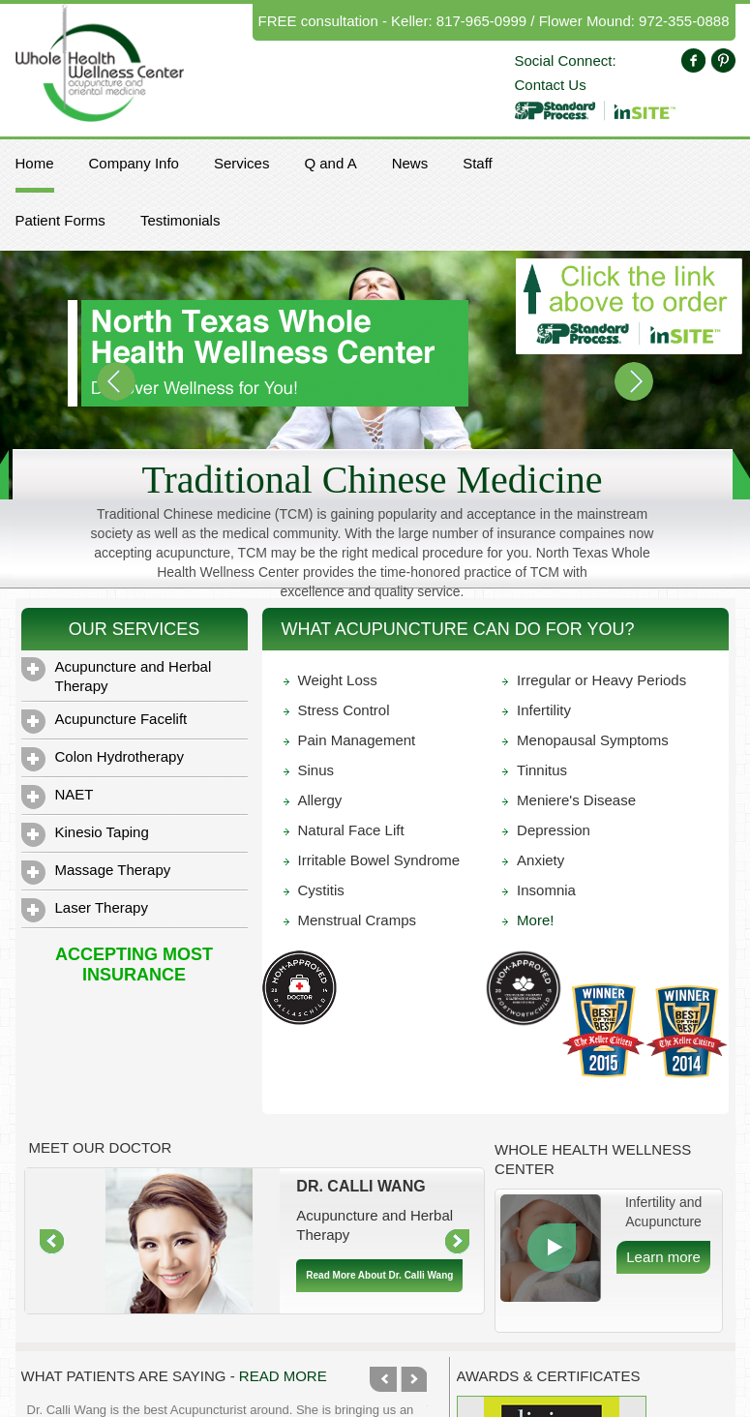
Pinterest (723, 60)
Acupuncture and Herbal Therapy (116, 675)
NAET (57, 797)
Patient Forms (60, 220)
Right (457, 1241)
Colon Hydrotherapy (102, 759)
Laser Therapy (84, 910)
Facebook (693, 60)
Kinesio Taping (85, 835)
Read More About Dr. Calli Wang (379, 1275)
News (410, 163)
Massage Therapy (96, 872)
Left (52, 1241)
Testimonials (180, 220)
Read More (283, 1376)
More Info (551, 1247)
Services (242, 163)
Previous (383, 1379)
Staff (478, 163)
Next (413, 1379)
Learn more (663, 1257)
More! (535, 920)
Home (34, 163)
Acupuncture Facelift (104, 721)
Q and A (330, 163)
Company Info (134, 163)
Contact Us (550, 84)
